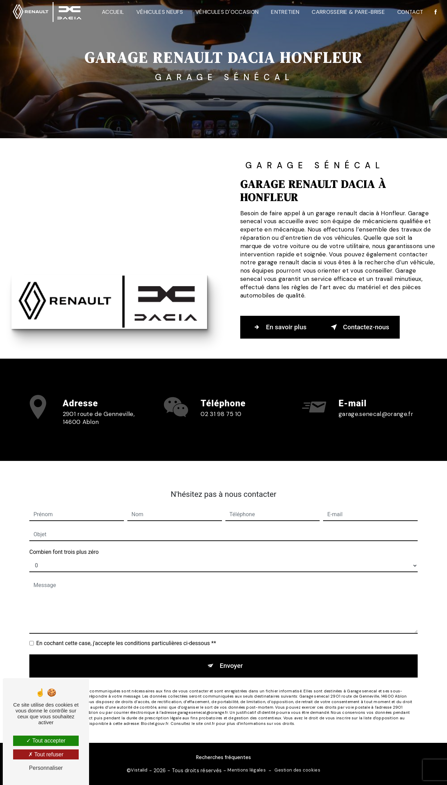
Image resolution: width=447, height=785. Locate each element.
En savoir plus (279, 327)
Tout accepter (45, 741)
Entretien (285, 12)
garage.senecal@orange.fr (376, 404)
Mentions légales (246, 770)
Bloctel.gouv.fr (154, 714)
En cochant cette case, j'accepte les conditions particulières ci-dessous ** (126, 634)
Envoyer (231, 656)
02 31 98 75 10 (221, 422)
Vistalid (139, 770)
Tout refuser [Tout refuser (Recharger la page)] (46, 754)
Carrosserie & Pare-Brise (348, 12)
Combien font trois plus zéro (64, 542)
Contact (409, 12)
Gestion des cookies (297, 770)
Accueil (112, 12)
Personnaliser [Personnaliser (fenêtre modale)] (46, 768)
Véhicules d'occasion (226, 12)
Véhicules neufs (159, 12)
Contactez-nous (360, 327)
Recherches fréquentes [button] (223, 757)
